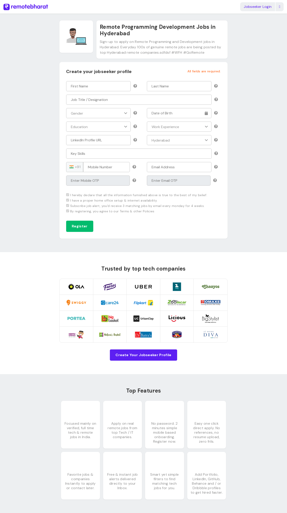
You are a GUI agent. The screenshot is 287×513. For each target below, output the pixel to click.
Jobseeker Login (258, 6)
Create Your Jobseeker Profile (143, 355)
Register (80, 226)
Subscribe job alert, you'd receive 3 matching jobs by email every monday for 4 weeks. (135, 206)
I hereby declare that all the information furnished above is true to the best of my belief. (136, 195)
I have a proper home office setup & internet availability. (112, 200)
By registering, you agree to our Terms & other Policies (110, 211)
